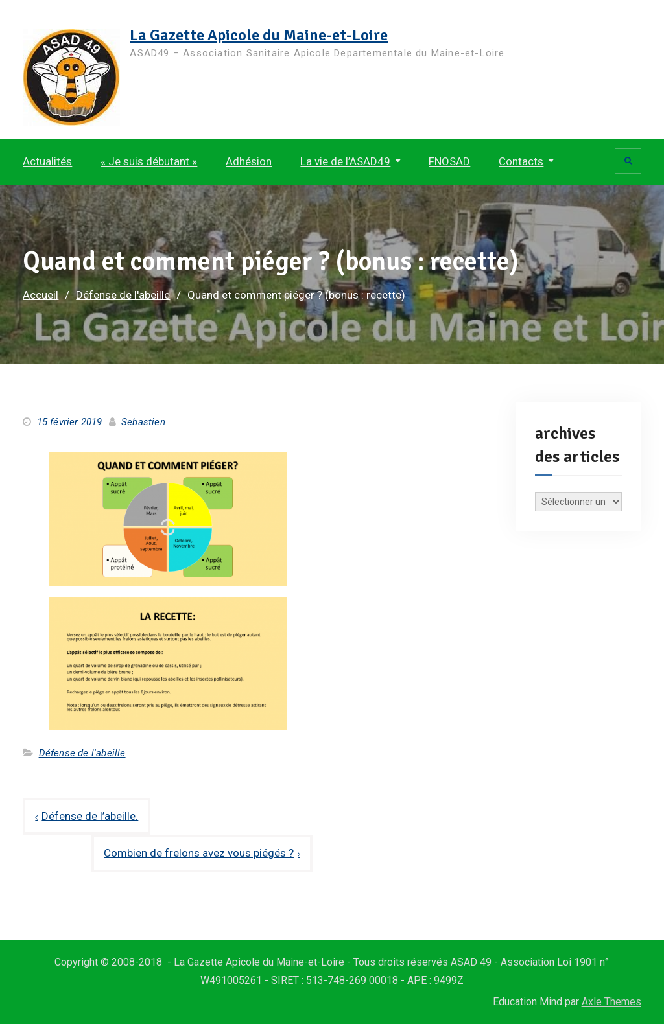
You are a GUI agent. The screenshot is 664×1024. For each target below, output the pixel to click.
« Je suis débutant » (149, 161)
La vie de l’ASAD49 (345, 161)
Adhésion (249, 161)
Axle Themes (611, 1001)
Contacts (521, 161)
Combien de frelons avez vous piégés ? (199, 852)
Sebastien (143, 422)
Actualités (47, 161)
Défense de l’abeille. (90, 815)
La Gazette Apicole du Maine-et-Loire (259, 35)
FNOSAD (449, 161)
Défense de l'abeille (82, 753)
